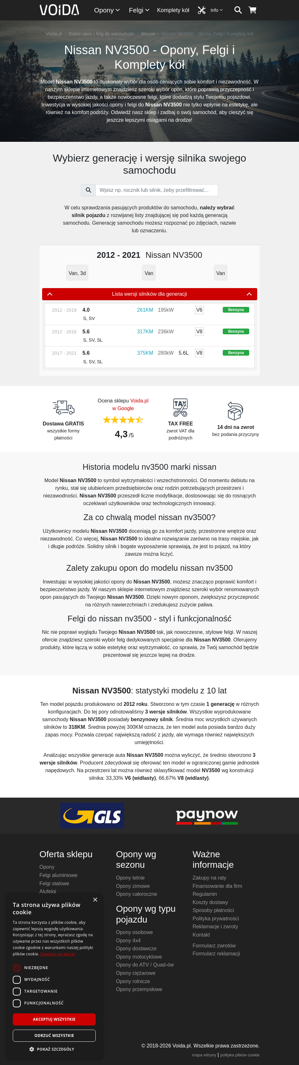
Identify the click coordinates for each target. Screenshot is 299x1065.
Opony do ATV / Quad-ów (145, 964)
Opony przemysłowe (139, 989)
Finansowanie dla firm (218, 886)
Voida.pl (54, 33)
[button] (54, 1049)
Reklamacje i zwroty (215, 926)
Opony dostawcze (136, 948)
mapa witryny (204, 1055)
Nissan (148, 33)
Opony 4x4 (128, 940)
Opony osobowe (134, 932)
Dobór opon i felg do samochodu (102, 33)
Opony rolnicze (133, 981)
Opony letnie (130, 877)
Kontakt (201, 935)
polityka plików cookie (239, 1055)
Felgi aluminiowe (59, 875)
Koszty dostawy (210, 902)
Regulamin (205, 894)
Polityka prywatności (216, 918)
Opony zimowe (133, 886)
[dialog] (54, 976)
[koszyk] (252, 10)
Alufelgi (48, 891)
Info (217, 10)
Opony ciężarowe (136, 973)
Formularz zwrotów (214, 945)
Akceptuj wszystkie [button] (54, 1019)
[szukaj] (238, 10)
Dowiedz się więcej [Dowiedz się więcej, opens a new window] (57, 954)
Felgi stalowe (54, 883)
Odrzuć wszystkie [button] (54, 1035)
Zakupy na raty (210, 877)
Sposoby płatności (213, 910)
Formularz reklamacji (216, 953)
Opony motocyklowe (139, 957)
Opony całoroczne (136, 894)
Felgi (139, 10)
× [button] (95, 900)
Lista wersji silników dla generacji (149, 294)
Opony (107, 10)
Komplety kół (173, 10)
